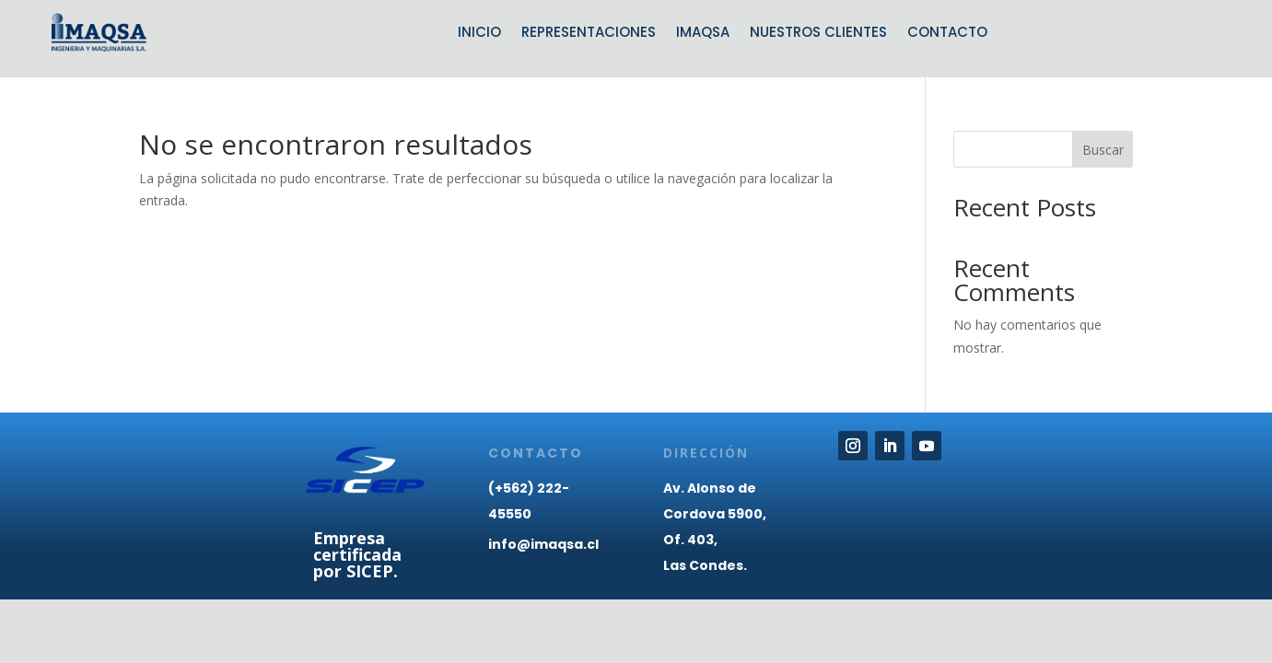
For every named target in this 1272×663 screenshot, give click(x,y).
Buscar (1103, 149)
